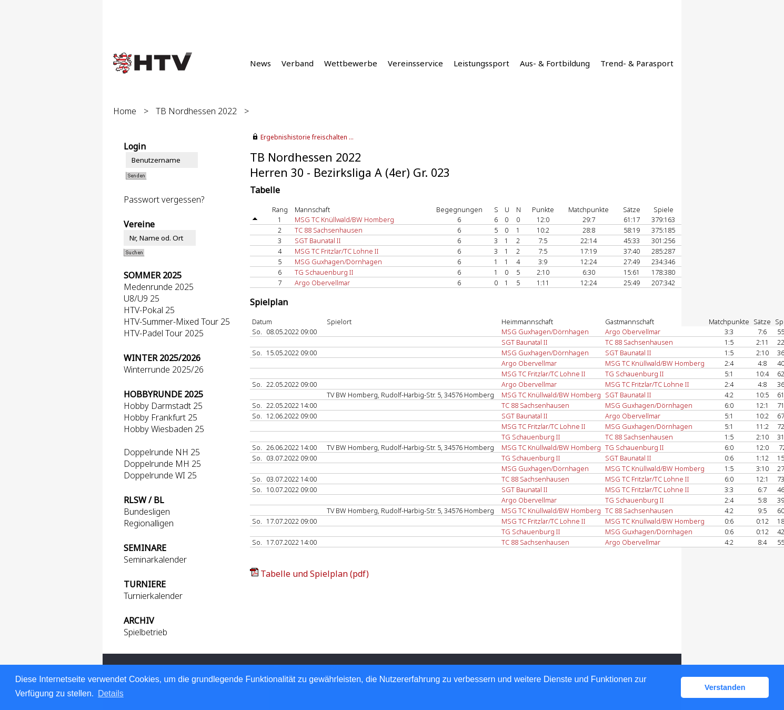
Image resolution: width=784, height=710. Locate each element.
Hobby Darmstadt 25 (163, 406)
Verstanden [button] (725, 687)
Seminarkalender (155, 559)
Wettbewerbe (350, 63)
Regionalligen (149, 523)
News (260, 63)
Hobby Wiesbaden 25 (164, 429)
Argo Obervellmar (322, 282)
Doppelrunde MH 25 (162, 463)
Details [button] (111, 693)
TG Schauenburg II (324, 272)
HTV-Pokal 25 (149, 310)
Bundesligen (147, 511)
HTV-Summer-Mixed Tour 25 (177, 321)
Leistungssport (481, 63)
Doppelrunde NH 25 (162, 452)
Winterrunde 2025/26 (164, 369)
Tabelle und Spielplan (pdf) (314, 573)
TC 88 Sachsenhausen (329, 230)
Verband (298, 63)
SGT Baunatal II (318, 240)
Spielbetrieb (145, 632)
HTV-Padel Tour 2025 (164, 333)
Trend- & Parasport (637, 63)
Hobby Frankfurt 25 (160, 417)
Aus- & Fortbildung (555, 63)
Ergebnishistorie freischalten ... (307, 137)
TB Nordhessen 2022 (196, 111)
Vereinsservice (415, 63)
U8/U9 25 (141, 298)
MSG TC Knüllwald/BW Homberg (344, 219)
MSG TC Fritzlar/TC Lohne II (337, 251)
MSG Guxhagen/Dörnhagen (338, 261)
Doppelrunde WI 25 (160, 475)
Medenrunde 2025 (159, 287)
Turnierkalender (153, 596)
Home (124, 111)
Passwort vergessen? (164, 199)
